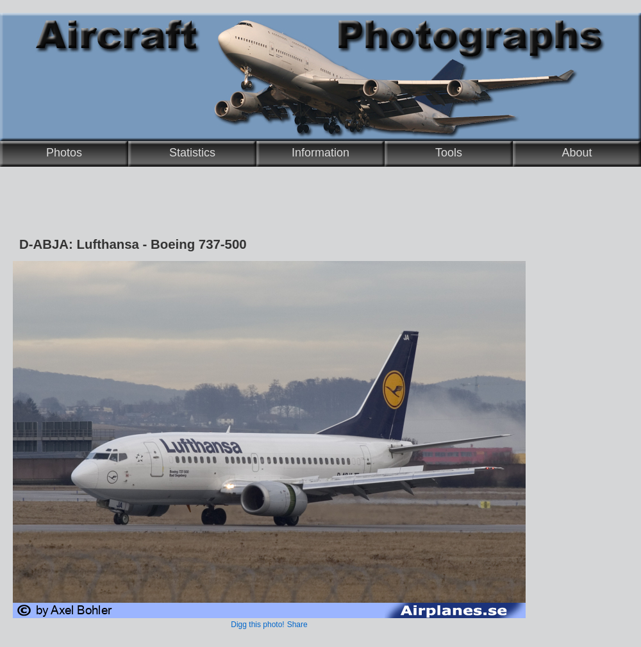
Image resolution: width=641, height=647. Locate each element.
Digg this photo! (257, 624)
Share (297, 624)
